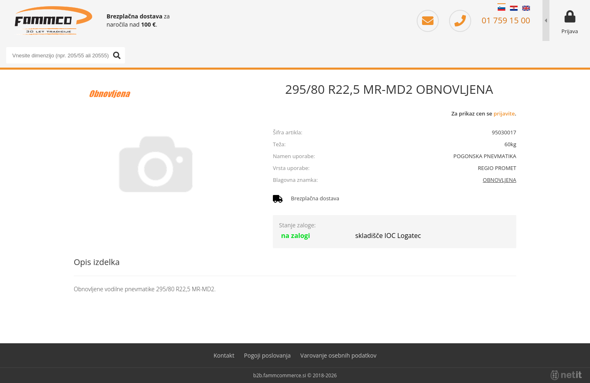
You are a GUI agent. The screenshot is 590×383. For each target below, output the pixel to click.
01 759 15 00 (489, 20)
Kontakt (223, 355)
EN (526, 8)
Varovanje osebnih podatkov (338, 355)
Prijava (569, 31)
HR (514, 8)
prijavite (504, 113)
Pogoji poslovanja (267, 355)
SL (501, 8)
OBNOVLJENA (499, 180)
